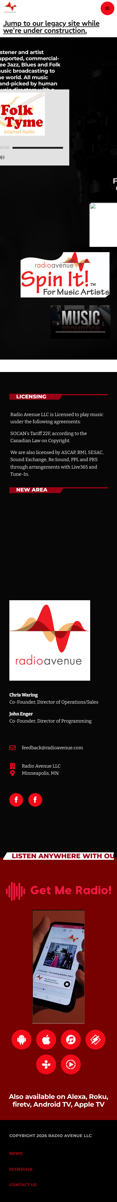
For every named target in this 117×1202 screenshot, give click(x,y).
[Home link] (10, 8)
